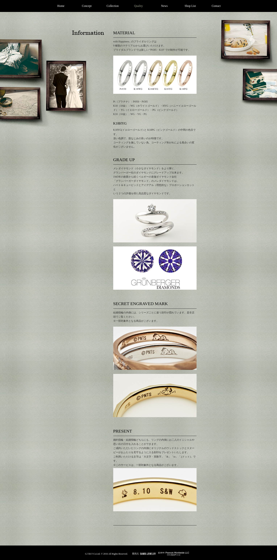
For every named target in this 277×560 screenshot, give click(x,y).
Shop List (190, 5)
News (164, 5)
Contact (216, 5)
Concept (86, 5)
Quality (138, 5)
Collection (113, 5)
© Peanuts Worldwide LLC (173, 553)
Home (60, 5)
